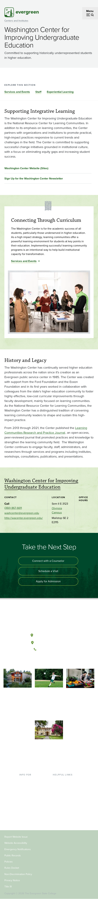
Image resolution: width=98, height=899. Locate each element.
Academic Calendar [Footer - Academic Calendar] (65, 803)
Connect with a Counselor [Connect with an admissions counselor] (48, 561)
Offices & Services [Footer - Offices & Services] (64, 791)
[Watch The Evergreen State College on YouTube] (45, 661)
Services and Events (24, 261)
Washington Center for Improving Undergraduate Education (41, 483)
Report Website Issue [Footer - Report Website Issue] (16, 837)
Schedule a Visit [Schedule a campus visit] (48, 571)
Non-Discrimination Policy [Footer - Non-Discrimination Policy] (18, 874)
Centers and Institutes (16, 21)
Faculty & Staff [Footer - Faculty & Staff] (28, 809)
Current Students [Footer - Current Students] (29, 780)
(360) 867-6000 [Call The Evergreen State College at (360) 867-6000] (49, 649)
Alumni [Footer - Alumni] (23, 820)
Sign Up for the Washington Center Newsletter (33, 178)
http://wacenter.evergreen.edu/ (23, 518)
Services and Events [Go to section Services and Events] (17, 92)
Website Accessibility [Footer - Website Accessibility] (15, 843)
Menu (89, 11)
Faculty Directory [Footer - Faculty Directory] (63, 786)
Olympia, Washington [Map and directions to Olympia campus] (48, 634)
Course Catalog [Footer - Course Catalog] (62, 797)
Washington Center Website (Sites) (26, 168)
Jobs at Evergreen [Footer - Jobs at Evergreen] (64, 814)
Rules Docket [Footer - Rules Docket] (11, 868)
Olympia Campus (57, 510)
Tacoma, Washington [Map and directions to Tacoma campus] (49, 642)
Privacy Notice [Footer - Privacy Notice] (12, 880)
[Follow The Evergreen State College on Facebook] (38, 661)
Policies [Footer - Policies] (8, 862)
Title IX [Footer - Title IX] (8, 886)
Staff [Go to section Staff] (38, 92)
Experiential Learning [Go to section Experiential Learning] (60, 92)
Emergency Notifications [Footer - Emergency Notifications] (17, 849)
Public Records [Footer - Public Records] (12, 855)
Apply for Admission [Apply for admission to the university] (48, 581)
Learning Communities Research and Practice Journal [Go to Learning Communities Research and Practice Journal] (45, 430)
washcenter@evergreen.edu (21, 513)
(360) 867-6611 (13, 508)
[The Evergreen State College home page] (49, 618)
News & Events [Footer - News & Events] (62, 809)
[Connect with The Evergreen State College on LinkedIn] (60, 661)
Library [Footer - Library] (57, 780)
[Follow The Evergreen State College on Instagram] (52, 661)
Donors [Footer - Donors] (23, 814)
